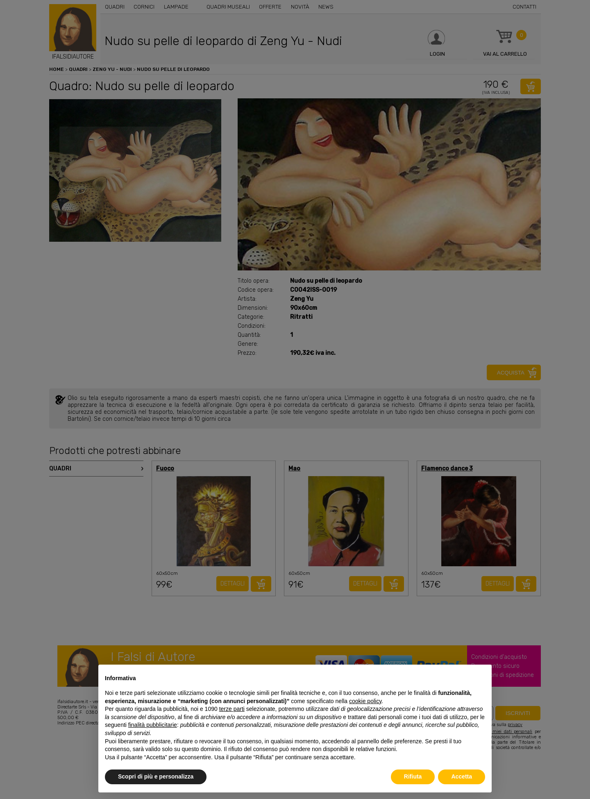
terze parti (232, 709)
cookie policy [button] (365, 701)
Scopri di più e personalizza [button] (155, 776)
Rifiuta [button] (413, 776)
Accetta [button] (461, 776)
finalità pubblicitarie (152, 725)
